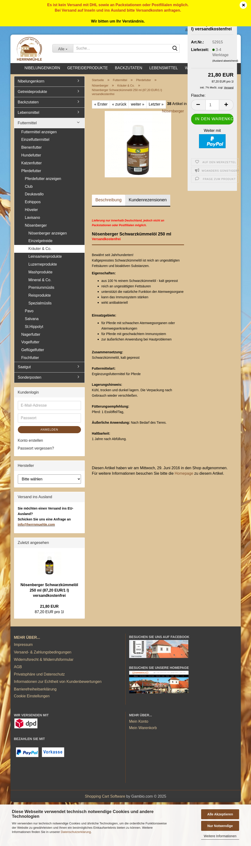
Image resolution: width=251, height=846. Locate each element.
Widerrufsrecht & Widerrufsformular (44, 659)
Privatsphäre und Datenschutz (39, 674)
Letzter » (156, 104)
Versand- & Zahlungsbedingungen (42, 652)
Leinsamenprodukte (45, 256)
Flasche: (198, 95)
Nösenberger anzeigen (47, 233)
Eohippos (33, 202)
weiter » (137, 104)
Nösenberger (173, 111)
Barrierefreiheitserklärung (35, 689)
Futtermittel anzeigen (39, 132)
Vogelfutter (30, 342)
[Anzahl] (212, 105)
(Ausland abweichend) (225, 60)
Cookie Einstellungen (32, 696)
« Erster (101, 104)
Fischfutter (30, 358)
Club (29, 186)
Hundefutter (31, 155)
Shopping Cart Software (105, 796)
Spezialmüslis (40, 303)
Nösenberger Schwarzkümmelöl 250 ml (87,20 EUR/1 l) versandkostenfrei (49, 590)
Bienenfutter (31, 147)
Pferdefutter (31, 171)
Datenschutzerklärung (76, 832)
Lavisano (32, 218)
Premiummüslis (41, 287)
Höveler (31, 210)
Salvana (32, 319)
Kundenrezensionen (148, 200)
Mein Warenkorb (143, 728)
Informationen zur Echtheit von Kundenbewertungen (58, 682)
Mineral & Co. (40, 280)
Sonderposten (30, 377)
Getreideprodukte (87, 68)
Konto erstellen (30, 440)
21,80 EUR (49, 606)
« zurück (119, 104)
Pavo (29, 311)
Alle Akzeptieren (220, 814)
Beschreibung (108, 200)
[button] (198, 105)
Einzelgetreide (40, 241)
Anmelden (49, 429)
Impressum (23, 645)
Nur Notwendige (220, 826)
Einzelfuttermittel (35, 140)
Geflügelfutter (32, 350)
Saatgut (24, 367)
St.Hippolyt (34, 327)
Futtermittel (27, 123)
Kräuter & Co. (40, 249)
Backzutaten (128, 68)
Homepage (184, 473)
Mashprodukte (40, 272)
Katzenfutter (31, 163)
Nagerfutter (30, 334)
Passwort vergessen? (36, 448)
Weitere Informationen (220, 836)
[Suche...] (62, 48)
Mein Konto (138, 721)
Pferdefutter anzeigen (43, 179)
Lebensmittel (163, 68)
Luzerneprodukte (42, 264)
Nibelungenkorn (42, 68)
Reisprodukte (39, 295)
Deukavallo (34, 194)
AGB (18, 667)
